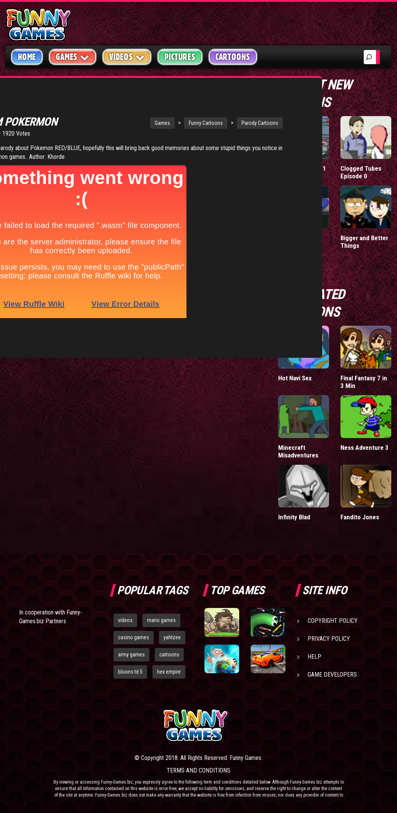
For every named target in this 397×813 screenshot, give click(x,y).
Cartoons (233, 57)
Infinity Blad (294, 517)
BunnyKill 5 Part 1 (302, 168)
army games (131, 654)
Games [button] (72, 56)
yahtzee (172, 637)
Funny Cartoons (156, 111)
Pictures (179, 57)
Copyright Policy (333, 620)
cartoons (169, 654)
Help (314, 656)
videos (125, 620)
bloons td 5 (130, 672)
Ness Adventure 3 (364, 447)
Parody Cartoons (210, 111)
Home (27, 57)
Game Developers (332, 674)
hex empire (169, 672)
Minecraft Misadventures (298, 451)
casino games (133, 637)
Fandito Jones (359, 517)
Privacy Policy (329, 638)
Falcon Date (294, 238)
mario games (161, 620)
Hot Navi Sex (295, 378)
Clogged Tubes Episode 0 (360, 172)
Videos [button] (127, 56)
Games (113, 111)
